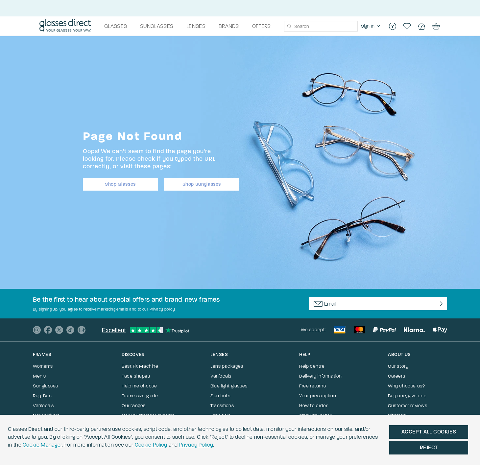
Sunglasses (45, 386)
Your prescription (317, 396)
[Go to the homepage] (65, 26)
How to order (313, 405)
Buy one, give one (407, 396)
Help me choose (139, 386)
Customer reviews (407, 405)
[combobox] (321, 26)
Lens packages (226, 366)
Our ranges (134, 405)
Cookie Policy (151, 445)
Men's (39, 376)
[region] (371, 26)
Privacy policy (162, 309)
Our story (398, 366)
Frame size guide (140, 396)
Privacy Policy (196, 445)
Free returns (312, 386)
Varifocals (43, 405)
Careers (396, 376)
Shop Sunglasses (201, 184)
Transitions (222, 405)
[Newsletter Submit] (439, 303)
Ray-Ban (42, 396)
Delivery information (320, 376)
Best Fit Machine (140, 366)
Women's (43, 366)
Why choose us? (406, 386)
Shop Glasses (120, 184)
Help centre (312, 366)
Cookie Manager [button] (42, 445)
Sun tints (220, 396)
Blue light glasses (229, 386)
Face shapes (136, 376)
